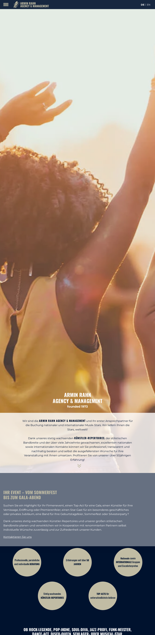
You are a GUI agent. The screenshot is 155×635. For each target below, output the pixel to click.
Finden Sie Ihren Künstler (77, 595)
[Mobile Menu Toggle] (5, 4)
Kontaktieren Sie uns (17, 450)
